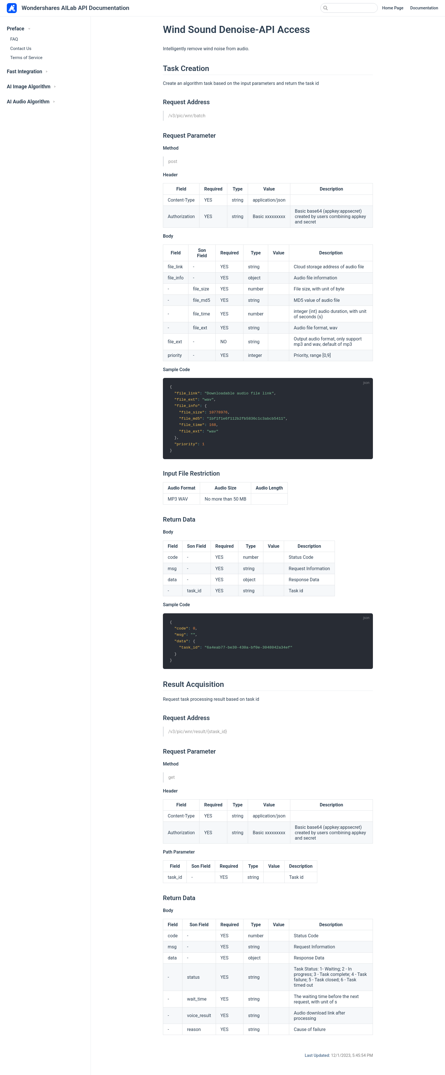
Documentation (424, 8)
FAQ (14, 39)
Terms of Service (26, 57)
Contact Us (21, 48)
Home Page (393, 8)
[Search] (349, 8)
